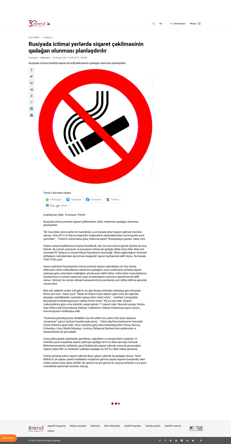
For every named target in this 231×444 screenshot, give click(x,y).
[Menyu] (195, 23)
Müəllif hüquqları (132, 426)
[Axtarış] (154, 23)
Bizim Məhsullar (112, 426)
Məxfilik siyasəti (173, 426)
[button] (31, 70)
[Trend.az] (39, 23)
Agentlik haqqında (56, 426)
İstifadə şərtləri (153, 426)
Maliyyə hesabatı (78, 426)
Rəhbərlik (95, 426)
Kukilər (51, 431)
